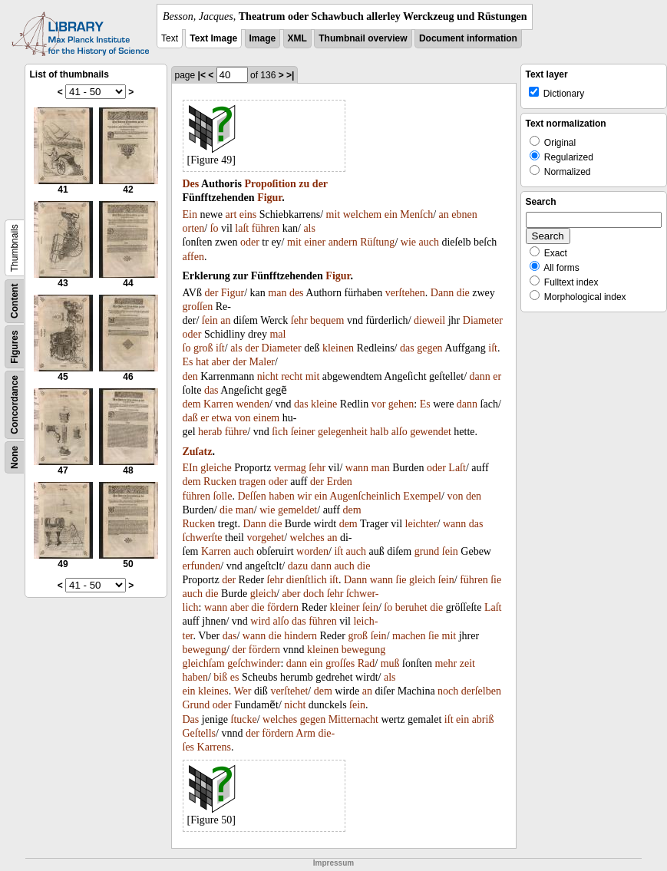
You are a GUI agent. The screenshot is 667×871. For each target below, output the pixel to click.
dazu (298, 566)
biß (220, 677)
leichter (421, 524)
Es (188, 362)
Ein (190, 214)
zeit (467, 663)
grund (427, 551)
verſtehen (405, 293)
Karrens (214, 747)
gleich (422, 580)
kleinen (338, 348)
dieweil (429, 320)
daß (190, 418)
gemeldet (297, 510)
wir (304, 496)
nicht (268, 376)
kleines (213, 691)
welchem (362, 214)
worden (312, 551)
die (463, 293)
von (243, 418)
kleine (324, 404)
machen (409, 636)
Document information (468, 38)
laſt (242, 228)
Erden (339, 481)
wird (260, 621)
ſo (214, 228)
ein (391, 214)
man (277, 293)
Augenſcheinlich (365, 496)
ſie (401, 580)
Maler (262, 362)
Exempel (422, 496)
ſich (280, 431)
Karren (218, 404)
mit (333, 214)
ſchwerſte (203, 537)
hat (202, 362)
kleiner (345, 607)
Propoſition (270, 184)
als (309, 228)
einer (314, 242)
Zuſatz (198, 451)
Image (262, 38)
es (234, 677)
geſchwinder (253, 663)
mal (277, 334)
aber (221, 362)
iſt (220, 348)
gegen (429, 348)
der (320, 184)
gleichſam (204, 663)
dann (480, 376)
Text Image (213, 38)
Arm (305, 733)
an (444, 214)
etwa (222, 418)
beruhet (411, 607)
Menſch (416, 214)
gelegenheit (343, 431)
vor (378, 404)
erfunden (202, 566)
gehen (401, 404)
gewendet (430, 431)
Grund (196, 705)
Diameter (483, 320)
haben (281, 496)
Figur (269, 197)
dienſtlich (306, 580)
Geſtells (199, 733)
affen (194, 256)
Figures (14, 346)
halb (379, 431)
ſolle (223, 496)
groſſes (340, 663)
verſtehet (289, 691)
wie (408, 242)
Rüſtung (377, 242)
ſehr (299, 320)
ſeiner (303, 431)
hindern (300, 636)
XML (297, 38)
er (497, 376)
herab (210, 431)
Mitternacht (353, 719)
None (14, 457)
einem (266, 418)
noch (448, 691)
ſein (210, 320)
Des (191, 184)
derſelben (481, 691)
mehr (445, 663)
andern (343, 242)
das (407, 348)
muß (390, 663)
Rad (366, 663)
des (296, 293)
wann (356, 467)
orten (194, 228)
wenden (252, 404)
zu (304, 184)
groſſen (198, 306)
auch (428, 242)
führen (266, 228)
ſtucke (244, 719)
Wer (243, 691)
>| (290, 75)
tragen (252, 481)
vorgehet (265, 537)
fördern (283, 607)
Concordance (14, 404)
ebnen (464, 214)
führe (236, 431)
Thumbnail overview (363, 38)
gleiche (215, 467)
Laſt (457, 467)
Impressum (333, 863)
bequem (327, 320)
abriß (483, 719)
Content (14, 301)
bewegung (205, 649)
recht (291, 376)
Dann (442, 293)
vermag (290, 467)
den (190, 376)
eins (248, 214)
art (231, 214)
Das (191, 719)
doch (313, 593)
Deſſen (251, 496)
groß (203, 348)
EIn (190, 467)
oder (249, 242)
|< (202, 75)
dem (192, 404)
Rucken (219, 481)
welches (307, 537)
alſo (399, 431)
